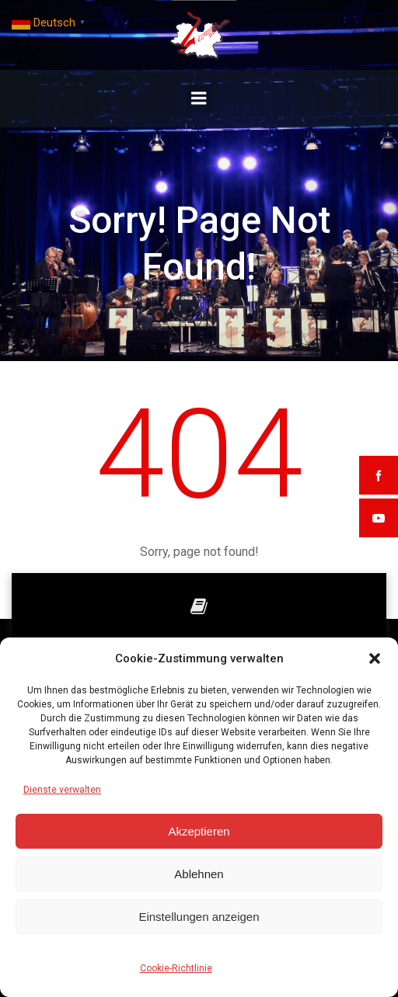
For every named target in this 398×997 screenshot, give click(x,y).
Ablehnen (198, 874)
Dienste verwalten (62, 789)
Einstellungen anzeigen (198, 916)
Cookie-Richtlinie (176, 968)
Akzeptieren (198, 831)
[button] (374, 658)
